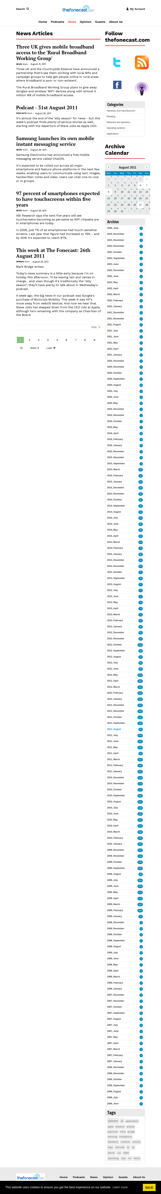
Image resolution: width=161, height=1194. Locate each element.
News (72, 22)
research (120, 1126)
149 (140, 862)
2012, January (114, 699)
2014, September (116, 505)
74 (141, 609)
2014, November (115, 493)
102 (140, 645)
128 (140, 814)
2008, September (116, 940)
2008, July (112, 952)
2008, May (112, 964)
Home (43, 22)
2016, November (115, 415)
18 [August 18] (129, 198)
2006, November (115, 1073)
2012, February (115, 693)
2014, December (115, 487)
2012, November (115, 638)
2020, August (114, 385)
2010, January (114, 844)
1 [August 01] (108, 185)
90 (141, 729)
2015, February (115, 475)
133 (140, 675)
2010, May (112, 819)
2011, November (115, 711)
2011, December (115, 705)
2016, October (114, 421)
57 (141, 585)
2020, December (115, 361)
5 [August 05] (134, 185)
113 (140, 693)
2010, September (116, 795)
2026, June (113, 228)
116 (140, 772)
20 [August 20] (140, 198)
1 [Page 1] (20, 339)
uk (122, 1121)
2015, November (115, 457)
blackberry (113, 1142)
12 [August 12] (135, 192)
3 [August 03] (122, 185)
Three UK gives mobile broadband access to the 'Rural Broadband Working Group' (55, 52)
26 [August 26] (135, 205)
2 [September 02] (134, 211)
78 (141, 548)
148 (140, 868)
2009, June (113, 886)
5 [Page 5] (57, 339)
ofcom (137, 1158)
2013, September (116, 578)
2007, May (112, 1037)
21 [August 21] (147, 198)
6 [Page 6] (66, 339)
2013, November (115, 566)
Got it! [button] (149, 1187)
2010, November (115, 783)
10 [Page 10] (21, 347)
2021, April (112, 349)
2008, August (114, 946)
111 (140, 802)
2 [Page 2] (29, 339)
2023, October (114, 252)
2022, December (115, 270)
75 (141, 590)
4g (133, 1147)
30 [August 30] (115, 211)
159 (140, 880)
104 (140, 832)
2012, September (116, 650)
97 (141, 621)
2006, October (114, 1079)
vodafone (125, 1142)
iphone (111, 1153)
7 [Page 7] (76, 339)
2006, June (113, 1103)
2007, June (113, 1031)
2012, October (114, 644)
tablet (126, 1153)
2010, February (115, 838)
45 (141, 494)
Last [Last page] (49, 347)
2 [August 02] (115, 185)
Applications (113, 133)
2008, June (113, 958)
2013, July (112, 590)
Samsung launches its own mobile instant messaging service (55, 141)
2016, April (112, 433)
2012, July (112, 662)
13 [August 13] (140, 192)
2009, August (114, 874)
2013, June (113, 596)
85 (141, 554)
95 (141, 627)
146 (140, 856)
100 (140, 681)
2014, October (114, 499)
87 (141, 639)
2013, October (114, 572)
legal (110, 1147)
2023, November (115, 246)
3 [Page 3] (38, 339)
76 (141, 578)
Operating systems (116, 128)
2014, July (112, 518)
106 (140, 705)
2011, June (113, 741)
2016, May (112, 427)
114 (140, 820)
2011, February (115, 765)
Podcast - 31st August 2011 (47, 107)
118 (140, 778)
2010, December (115, 777)
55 (141, 536)
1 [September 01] (129, 211)
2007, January (114, 1061)
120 (140, 741)
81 (141, 633)
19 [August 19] (135, 198)
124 (140, 736)
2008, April (112, 970)
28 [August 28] (147, 205)
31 (141, 512)
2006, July (112, 1097)
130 (140, 717)
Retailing (111, 116)
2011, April (112, 753)
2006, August (114, 1091)
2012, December (115, 632)
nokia (123, 1131)
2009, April (112, 898)
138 (140, 766)
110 (140, 687)
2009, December (115, 850)
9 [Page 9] (94, 339)
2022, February (115, 300)
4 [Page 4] (48, 339)
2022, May (112, 282)
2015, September (116, 463)
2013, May (112, 602)
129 (140, 699)
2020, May (112, 403)
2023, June (113, 264)
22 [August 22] (108, 205)
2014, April (112, 536)
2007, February (115, 1055)
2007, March (113, 1049)
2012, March (113, 687)
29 (141, 917)
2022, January (114, 306)
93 (141, 874)
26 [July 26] (115, 179)
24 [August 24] (122, 205)
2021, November (115, 318)
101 (140, 760)
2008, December (115, 922)
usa (119, 1153)
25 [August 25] (129, 205)
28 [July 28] (129, 179)
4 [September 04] (146, 211)
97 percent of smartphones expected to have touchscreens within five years (58, 199)
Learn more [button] (120, 1187)
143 (140, 844)
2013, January (114, 626)
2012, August (114, 656)
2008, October (114, 934)
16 (141, 470)
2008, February (115, 983)
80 (141, 669)
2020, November (115, 367)
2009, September (116, 868)
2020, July (112, 391)
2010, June (113, 813)
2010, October (114, 789)
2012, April (112, 681)
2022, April (112, 288)
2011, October (114, 717)
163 (140, 905)
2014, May (112, 530)
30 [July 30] (140, 179)
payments (113, 1131)
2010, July (112, 807)
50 (141, 524)
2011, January (114, 771)
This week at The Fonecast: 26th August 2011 (53, 253)
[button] (23, 9)
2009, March (113, 904)
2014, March (113, 542)
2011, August (114, 729)
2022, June (113, 276)
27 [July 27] (122, 179)
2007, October (114, 1007)
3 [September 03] (140, 211)
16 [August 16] (115, 198)
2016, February (115, 439)
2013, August (114, 584)
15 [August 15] (108, 198)
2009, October (114, 862)
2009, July (112, 880)
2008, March (113, 976)
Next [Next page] (33, 347)
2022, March (113, 294)
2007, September (116, 1013)
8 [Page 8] (85, 339)
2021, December (115, 312)
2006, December (115, 1067)
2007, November (115, 1001)
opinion (113, 1121)
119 (140, 723)
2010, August (114, 801)
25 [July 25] (108, 179)
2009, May (112, 892)
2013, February (115, 620)
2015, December (115, 451)
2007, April (112, 1043)
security (136, 1142)
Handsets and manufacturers (121, 110)
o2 (128, 1147)
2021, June (113, 336)
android (131, 1126)
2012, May (112, 675)
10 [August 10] (122, 192)
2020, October (114, 373)
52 (141, 530)
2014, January (114, 554)
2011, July (112, 735)
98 (141, 651)
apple (111, 1126)
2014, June (113, 524)
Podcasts (57, 22)
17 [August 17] (122, 198)
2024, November (115, 234)
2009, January (114, 916)
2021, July (112, 330)
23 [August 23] (115, 205)
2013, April (112, 608)
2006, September (116, 1085)
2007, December (115, 995)
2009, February (115, 910)
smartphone (125, 1136)
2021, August (114, 324)
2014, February (115, 548)
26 (141, 482)
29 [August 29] (108, 211)
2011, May (112, 747)
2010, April (112, 825)
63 (141, 542)
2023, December (115, 240)
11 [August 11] (129, 192)
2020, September (116, 379)
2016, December (115, 409)
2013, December (115, 560)
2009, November (115, 856)
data (123, 1158)
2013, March (113, 614)
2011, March (113, 759)
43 (141, 518)
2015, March (113, 469)
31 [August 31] (122, 211)
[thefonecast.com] (78, 8)
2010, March (113, 832)
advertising (113, 1158)
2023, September (116, 258)
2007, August (114, 1019)
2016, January (114, 445)
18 (141, 476)
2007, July (112, 1025)
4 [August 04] (129, 185)
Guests (100, 22)
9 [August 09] (115, 192)
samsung (112, 1136)
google (131, 1131)
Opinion (85, 22)
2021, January (114, 354)
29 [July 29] (135, 179)
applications (132, 1121)
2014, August (114, 512)
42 (141, 506)
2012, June (113, 668)
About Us (116, 22)
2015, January (114, 481)
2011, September (116, 723)
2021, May (112, 342)
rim (129, 1158)
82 (141, 754)
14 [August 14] (147, 192)
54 (141, 500)
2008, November (115, 928)
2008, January (114, 988)
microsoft (119, 1147)
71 (141, 572)
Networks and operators (118, 122)
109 (140, 711)
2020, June (113, 397)
